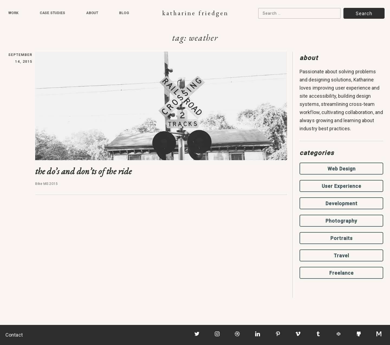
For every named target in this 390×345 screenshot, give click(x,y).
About (92, 13)
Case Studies (52, 13)
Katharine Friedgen (195, 13)
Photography (341, 221)
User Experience (341, 186)
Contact (14, 335)
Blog (124, 13)
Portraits (341, 238)
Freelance (341, 273)
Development (342, 203)
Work (13, 13)
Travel (341, 255)
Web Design (341, 169)
